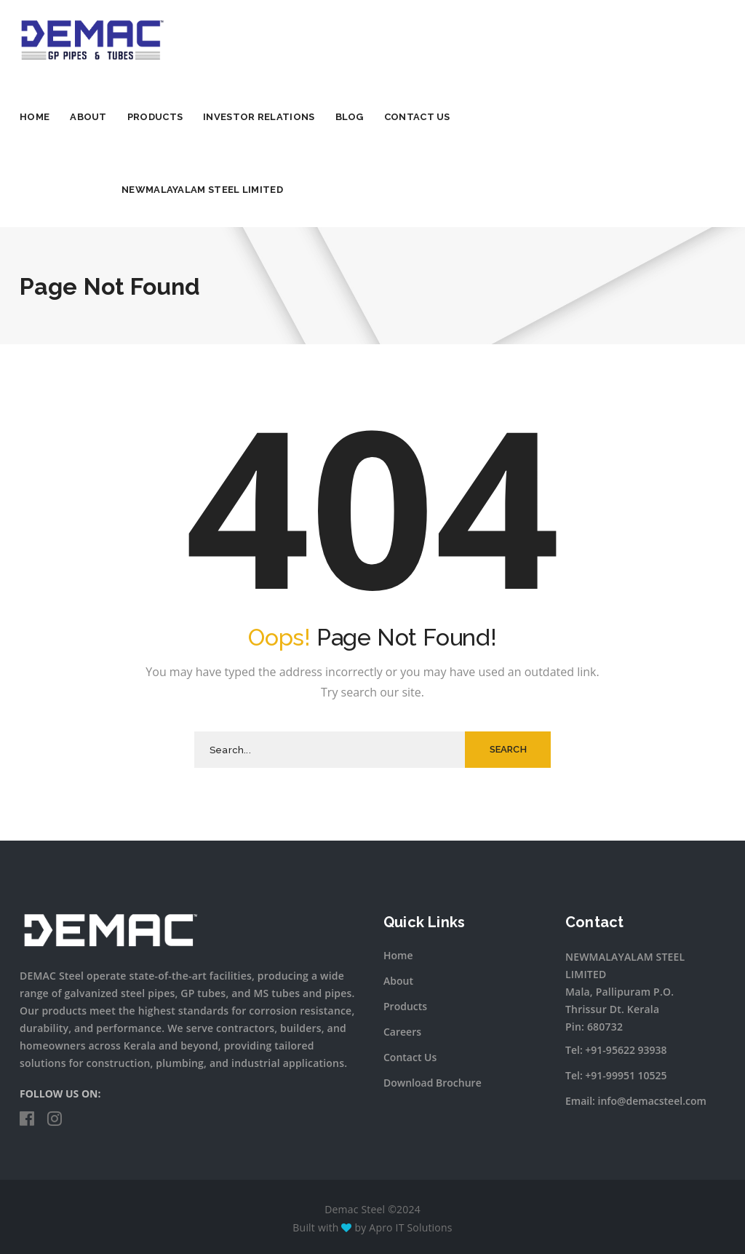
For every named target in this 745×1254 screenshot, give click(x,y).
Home (34, 116)
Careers (402, 1032)
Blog (349, 116)
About (88, 116)
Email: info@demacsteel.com (635, 1101)
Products (155, 116)
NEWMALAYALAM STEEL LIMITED (202, 189)
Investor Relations (258, 116)
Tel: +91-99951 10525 (616, 1075)
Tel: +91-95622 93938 (616, 1050)
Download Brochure (432, 1083)
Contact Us (417, 116)
